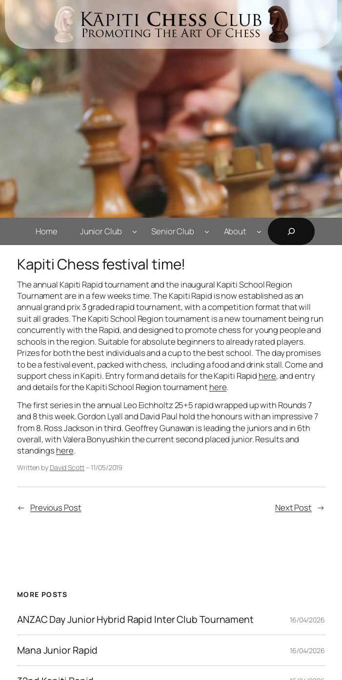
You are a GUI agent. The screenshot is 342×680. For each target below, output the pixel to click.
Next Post (293, 507)
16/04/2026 (307, 619)
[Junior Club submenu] (134, 231)
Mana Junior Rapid (57, 650)
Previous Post (55, 507)
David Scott (67, 467)
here (267, 375)
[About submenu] (259, 231)
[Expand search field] (291, 231)
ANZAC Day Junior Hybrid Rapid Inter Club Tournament (135, 619)
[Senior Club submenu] (206, 231)
